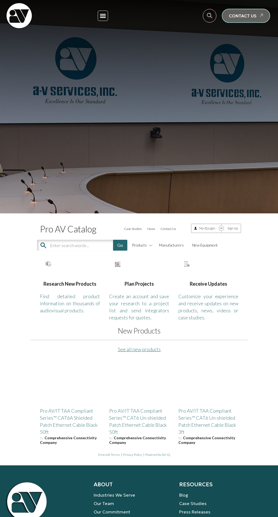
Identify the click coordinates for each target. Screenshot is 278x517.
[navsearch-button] (209, 16)
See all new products (139, 365)
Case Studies (133, 229)
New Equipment (205, 245)
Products (141, 245)
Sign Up (233, 228)
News (151, 229)
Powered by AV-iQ (157, 470)
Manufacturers (171, 245)
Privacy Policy (132, 470)
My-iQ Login (207, 228)
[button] (103, 16)
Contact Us (168, 229)
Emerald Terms (109, 470)
